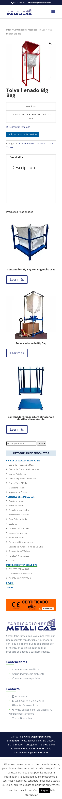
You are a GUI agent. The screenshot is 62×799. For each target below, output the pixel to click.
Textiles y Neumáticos (19, 555)
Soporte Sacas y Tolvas (19, 551)
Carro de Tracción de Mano (21, 464)
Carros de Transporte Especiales (24, 469)
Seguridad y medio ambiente (28, 673)
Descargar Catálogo (18, 126)
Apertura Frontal (16, 501)
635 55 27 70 (37, 701)
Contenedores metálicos (25, 669)
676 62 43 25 (21, 701)
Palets (10, 582)
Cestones (13, 523)
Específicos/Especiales (19, 528)
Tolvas (42, 29)
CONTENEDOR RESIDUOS (20, 573)
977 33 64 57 (21, 696)
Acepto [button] (44, 790)
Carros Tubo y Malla (18, 483)
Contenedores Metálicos (25, 29)
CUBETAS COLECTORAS (20, 578)
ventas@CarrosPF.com (35, 752)
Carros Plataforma (17, 474)
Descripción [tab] (16, 157)
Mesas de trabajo (17, 487)
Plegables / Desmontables (21, 542)
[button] (50, 43)
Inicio (9, 29)
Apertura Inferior (16, 505)
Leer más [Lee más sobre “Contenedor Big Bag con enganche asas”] (17, 279)
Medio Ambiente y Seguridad (21, 565)
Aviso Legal (30, 736)
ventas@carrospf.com (27, 705)
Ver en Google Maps (23, 718)
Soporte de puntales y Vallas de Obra (26, 546)
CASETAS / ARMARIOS (19, 569)
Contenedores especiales (26, 678)
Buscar (41, 443)
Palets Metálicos (16, 537)
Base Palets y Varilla (18, 519)
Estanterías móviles (18, 533)
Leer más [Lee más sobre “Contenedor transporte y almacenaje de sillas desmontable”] (17, 429)
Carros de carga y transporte (23, 460)
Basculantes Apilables (19, 510)
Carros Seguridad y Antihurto (22, 478)
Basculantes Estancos (19, 514)
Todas (50, 143)
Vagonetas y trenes (18, 492)
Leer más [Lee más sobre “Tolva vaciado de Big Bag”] (17, 353)
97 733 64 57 (19, 2)
